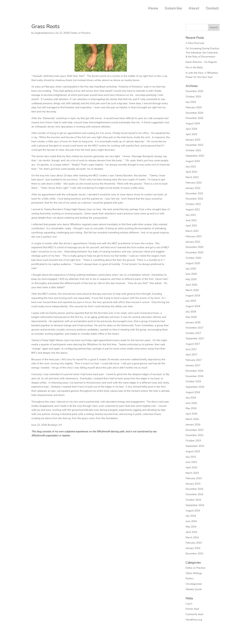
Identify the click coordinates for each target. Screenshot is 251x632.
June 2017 (191, 349)
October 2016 (193, 381)
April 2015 (191, 467)
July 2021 (191, 215)
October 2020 (193, 258)
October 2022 (193, 150)
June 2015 (191, 462)
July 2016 (191, 397)
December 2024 (194, 112)
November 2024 (194, 118)
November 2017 (194, 327)
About (193, 8)
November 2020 (194, 252)
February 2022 (194, 182)
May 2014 (191, 526)
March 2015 (192, 473)
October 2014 (193, 499)
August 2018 (193, 306)
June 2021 (191, 220)
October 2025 (193, 96)
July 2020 (191, 268)
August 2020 (193, 263)
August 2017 (193, 344)
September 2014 (195, 505)
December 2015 (194, 430)
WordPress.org (194, 619)
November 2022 (194, 145)
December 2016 (194, 370)
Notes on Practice (80, 33)
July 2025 (191, 102)
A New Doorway (195, 43)
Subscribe (173, 8)
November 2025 (194, 91)
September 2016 (195, 387)
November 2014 (194, 494)
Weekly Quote (194, 589)
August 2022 (193, 161)
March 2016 (192, 419)
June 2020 (191, 274)
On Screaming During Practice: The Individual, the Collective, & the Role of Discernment (202, 52)
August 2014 (193, 510)
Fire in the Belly (194, 67)
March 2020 (192, 290)
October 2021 (193, 204)
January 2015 (193, 483)
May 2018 (191, 317)
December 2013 (194, 553)
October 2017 (193, 333)
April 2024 (191, 129)
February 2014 (194, 542)
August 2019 (193, 295)
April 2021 (191, 225)
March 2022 (192, 177)
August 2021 (193, 209)
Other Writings (194, 573)
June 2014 (191, 521)
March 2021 (192, 231)
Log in (189, 603)
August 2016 (193, 392)
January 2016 (193, 424)
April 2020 (191, 284)
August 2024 (193, 123)
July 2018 (191, 311)
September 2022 (195, 155)
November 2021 (194, 198)
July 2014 (191, 516)
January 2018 (193, 322)
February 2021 (194, 236)
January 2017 (193, 365)
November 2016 (194, 376)
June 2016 (191, 403)
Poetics (190, 578)
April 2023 (191, 134)
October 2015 (193, 440)
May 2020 (191, 279)
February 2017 (194, 360)
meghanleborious (44, 33)
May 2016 (191, 408)
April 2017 (191, 354)
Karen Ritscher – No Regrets (201, 62)
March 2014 (192, 537)
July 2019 (191, 300)
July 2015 (191, 457)
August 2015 (193, 451)
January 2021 (193, 241)
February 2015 (194, 478)
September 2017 (195, 338)
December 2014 (194, 489)
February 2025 (194, 107)
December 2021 (194, 193)
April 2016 (191, 413)
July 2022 (191, 166)
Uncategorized (194, 584)
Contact (212, 8)
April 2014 (191, 532)
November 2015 (194, 435)
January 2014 (193, 548)
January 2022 (193, 188)
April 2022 (191, 171)
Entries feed (192, 609)
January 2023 (193, 139)
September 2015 (195, 446)
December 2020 (194, 247)
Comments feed (194, 614)
